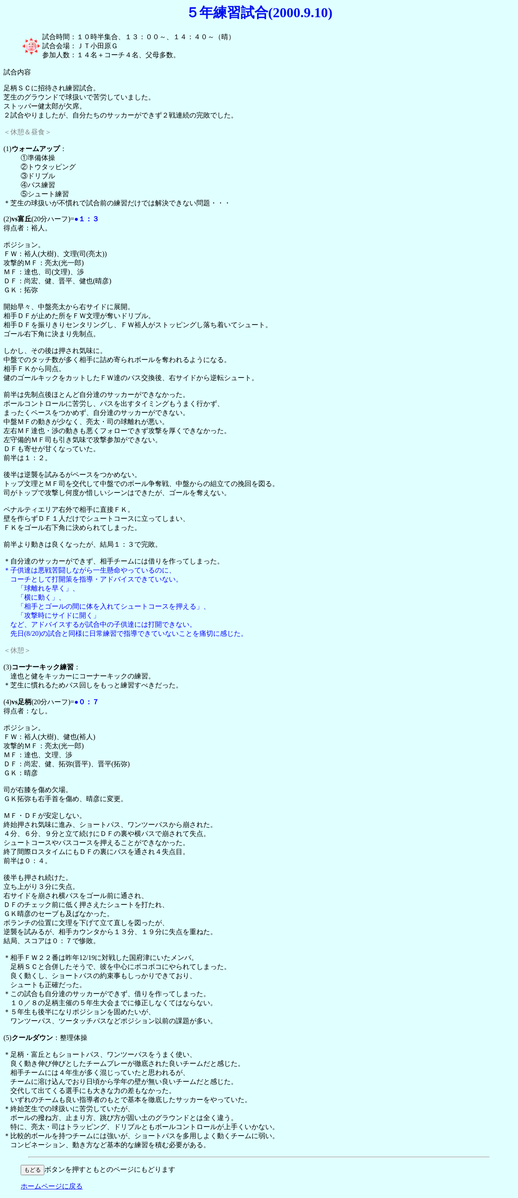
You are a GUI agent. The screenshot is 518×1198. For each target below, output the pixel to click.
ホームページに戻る (52, 1186)
